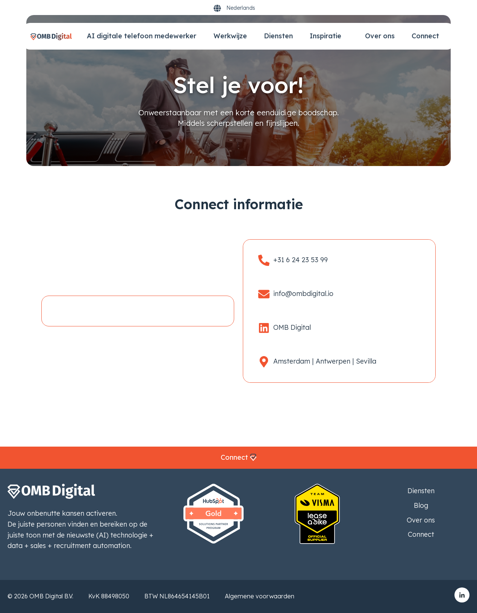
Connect (425, 36)
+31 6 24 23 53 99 (300, 259)
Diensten (278, 36)
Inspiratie (326, 36)
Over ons (380, 36)
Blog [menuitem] (421, 505)
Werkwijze (230, 36)
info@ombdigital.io (303, 293)
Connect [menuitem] (421, 534)
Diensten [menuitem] (421, 490)
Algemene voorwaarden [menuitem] (259, 596)
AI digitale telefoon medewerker (141, 36)
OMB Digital (292, 327)
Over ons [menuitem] (421, 520)
